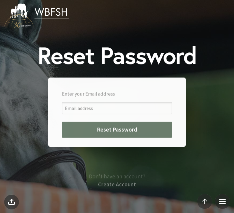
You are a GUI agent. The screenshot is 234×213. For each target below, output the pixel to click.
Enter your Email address (88, 99)
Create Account (117, 195)
